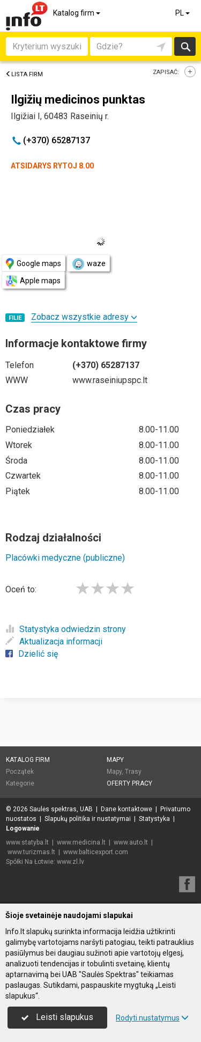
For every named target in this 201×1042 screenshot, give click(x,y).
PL (183, 13)
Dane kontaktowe (126, 809)
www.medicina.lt (81, 842)
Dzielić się (31, 654)
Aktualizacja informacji (53, 641)
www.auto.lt (131, 842)
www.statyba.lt (27, 842)
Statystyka (154, 819)
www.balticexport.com (95, 852)
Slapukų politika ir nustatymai (87, 819)
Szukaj (185, 46)
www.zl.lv (70, 861)
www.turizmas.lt (31, 852)
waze (88, 264)
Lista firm (24, 74)
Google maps (33, 263)
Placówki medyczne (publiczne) (65, 558)
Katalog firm (77, 13)
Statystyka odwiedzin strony (65, 629)
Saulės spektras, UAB (61, 809)
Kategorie (20, 783)
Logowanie (23, 828)
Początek (20, 771)
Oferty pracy (129, 783)
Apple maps (33, 281)
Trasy (133, 771)
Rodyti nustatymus (152, 1018)
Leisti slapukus (57, 1017)
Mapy (115, 760)
